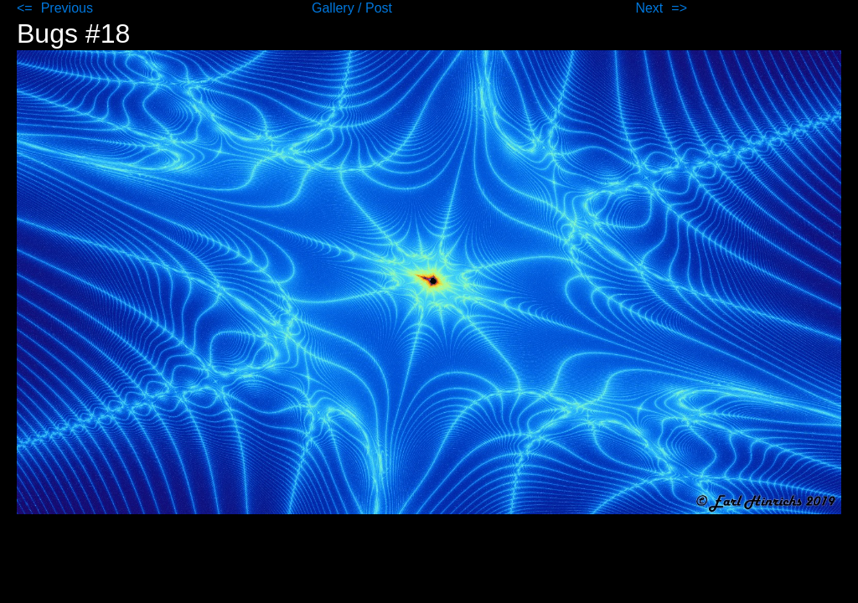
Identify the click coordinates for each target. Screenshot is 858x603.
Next (649, 8)
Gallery (335, 8)
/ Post (375, 8)
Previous (67, 8)
